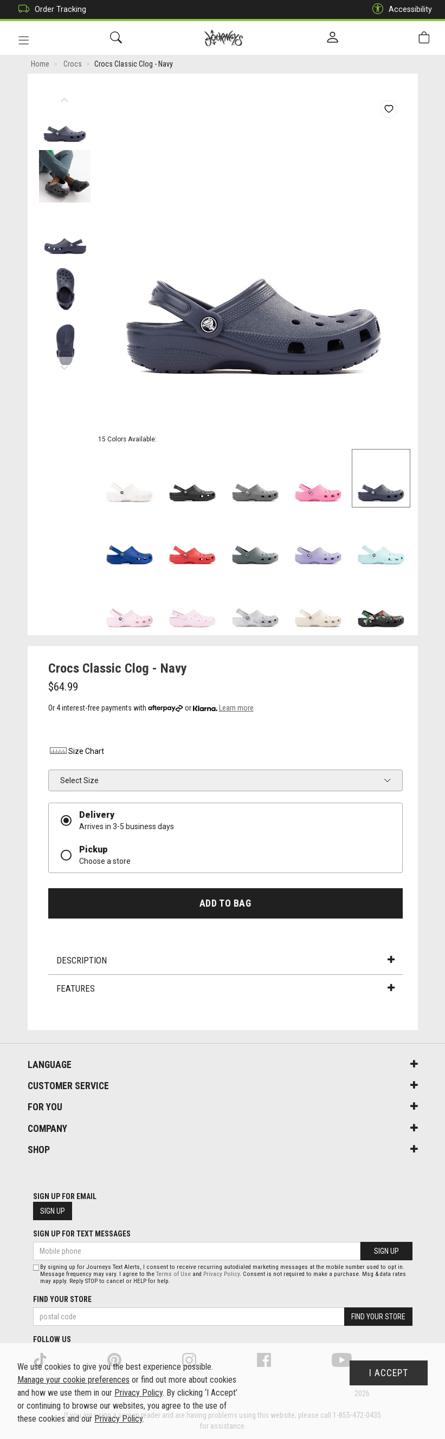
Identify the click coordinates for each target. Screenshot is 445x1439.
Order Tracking (49, 9)
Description (225, 961)
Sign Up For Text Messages (82, 1233)
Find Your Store (62, 1299)
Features (225, 989)
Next (64, 365)
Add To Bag (225, 903)
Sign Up (52, 1211)
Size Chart (76, 751)
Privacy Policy (221, 1274)
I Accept (388, 1373)
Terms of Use (173, 1274)
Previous (64, 97)
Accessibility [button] (399, 9)
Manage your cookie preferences (73, 1380)
